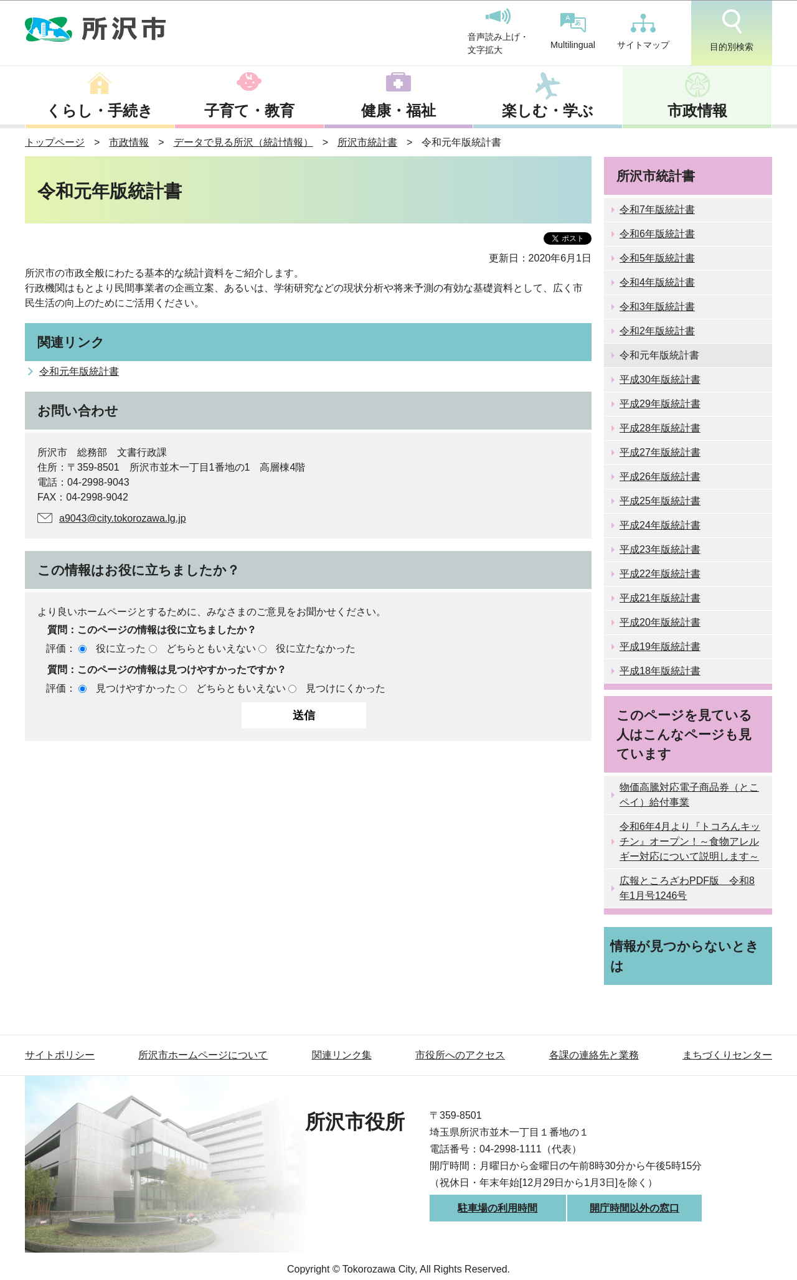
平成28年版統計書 (660, 428)
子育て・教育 (249, 110)
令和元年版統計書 (79, 371)
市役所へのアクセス (460, 1055)
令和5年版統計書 (657, 258)
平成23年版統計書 (660, 549)
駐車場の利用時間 (497, 1208)
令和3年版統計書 (657, 306)
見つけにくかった (345, 688)
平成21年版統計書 (660, 598)
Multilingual (572, 31)
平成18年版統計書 (660, 671)
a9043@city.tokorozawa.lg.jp (122, 518)
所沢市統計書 (367, 142)
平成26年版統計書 (660, 476)
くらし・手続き (99, 110)
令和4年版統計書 (657, 282)
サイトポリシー (60, 1055)
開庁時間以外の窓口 (634, 1208)
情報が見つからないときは (684, 955)
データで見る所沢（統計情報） (243, 142)
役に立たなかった (316, 648)
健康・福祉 (398, 110)
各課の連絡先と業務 (594, 1055)
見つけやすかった (136, 688)
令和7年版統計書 (657, 209)
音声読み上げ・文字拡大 (498, 31)
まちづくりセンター (727, 1055)
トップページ (55, 142)
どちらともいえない (211, 648)
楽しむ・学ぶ (547, 110)
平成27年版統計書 (660, 452)
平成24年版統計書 (660, 525)
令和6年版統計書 (657, 233)
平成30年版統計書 (660, 379)
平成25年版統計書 (660, 501)
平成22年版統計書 (660, 573)
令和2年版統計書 (657, 331)
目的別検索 (731, 30)
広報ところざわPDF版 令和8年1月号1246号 (687, 888)
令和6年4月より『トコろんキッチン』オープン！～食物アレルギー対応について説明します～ (690, 841)
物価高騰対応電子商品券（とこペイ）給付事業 (689, 794)
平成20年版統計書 (660, 622)
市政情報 (697, 110)
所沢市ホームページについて (203, 1055)
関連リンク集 (342, 1055)
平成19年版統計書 (660, 646)
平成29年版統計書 (660, 403)
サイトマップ (643, 32)
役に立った (121, 648)
